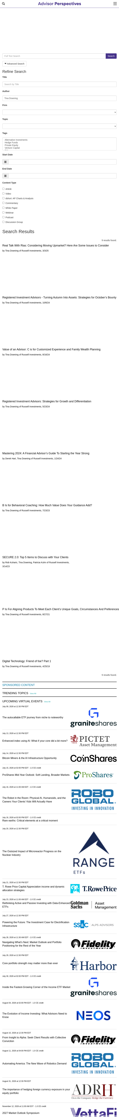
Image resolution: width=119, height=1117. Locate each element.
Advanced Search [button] (14, 63)
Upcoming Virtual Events (22, 701)
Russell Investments (31, 250)
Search (111, 56)
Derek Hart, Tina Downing (17, 458)
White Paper (10, 208)
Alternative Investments (59, 140)
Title (4, 77)
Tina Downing (11, 250)
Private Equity (59, 145)
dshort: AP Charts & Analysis (17, 198)
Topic (5, 119)
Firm (4, 105)
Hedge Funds (59, 142)
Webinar (8, 212)
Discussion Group (12, 222)
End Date (7, 168)
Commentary (10, 203)
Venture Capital (59, 148)
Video (6, 193)
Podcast (7, 217)
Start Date (7, 154)
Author (6, 91)
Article (7, 189)
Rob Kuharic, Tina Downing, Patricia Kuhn (25, 562)
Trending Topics (15, 693)
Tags (4, 133)
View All (33, 693)
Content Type (9, 182)
